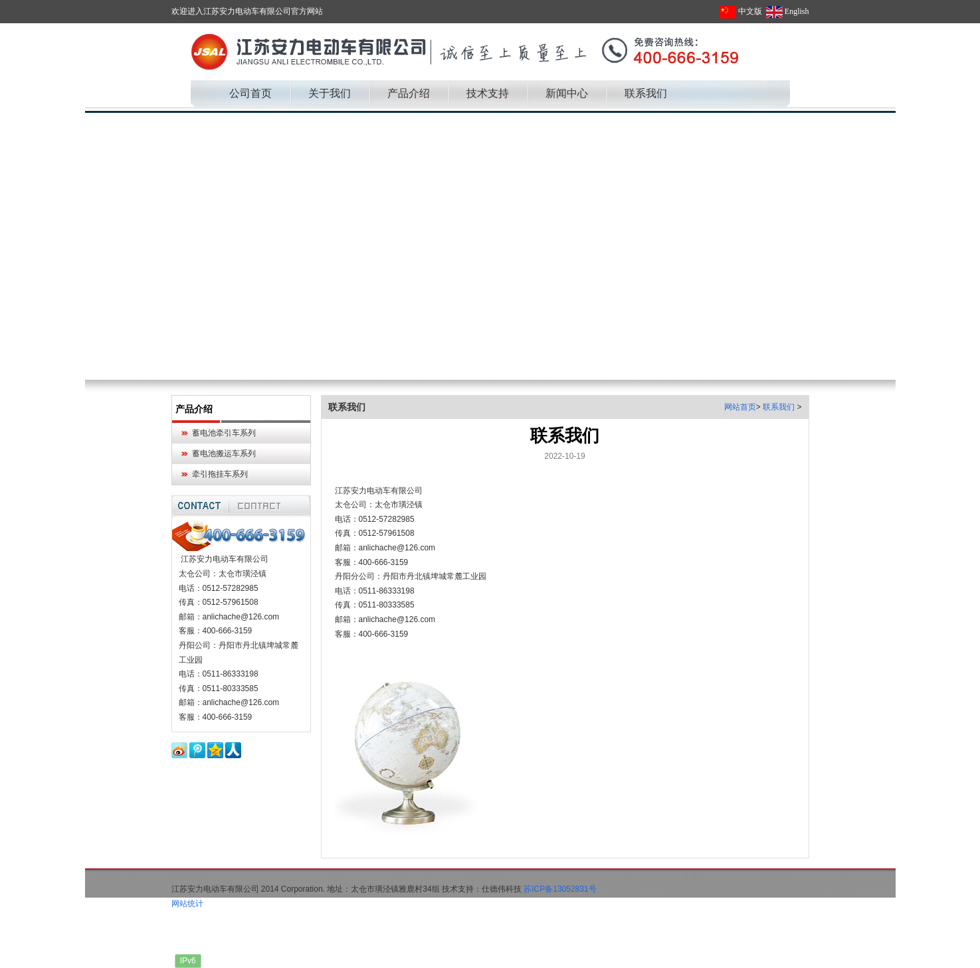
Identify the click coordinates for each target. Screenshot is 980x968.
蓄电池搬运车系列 (224, 453)
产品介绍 (194, 409)
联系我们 (780, 407)
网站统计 (187, 903)
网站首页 (740, 407)
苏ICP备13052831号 (560, 889)
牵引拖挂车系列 (220, 474)
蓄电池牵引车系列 (224, 433)
